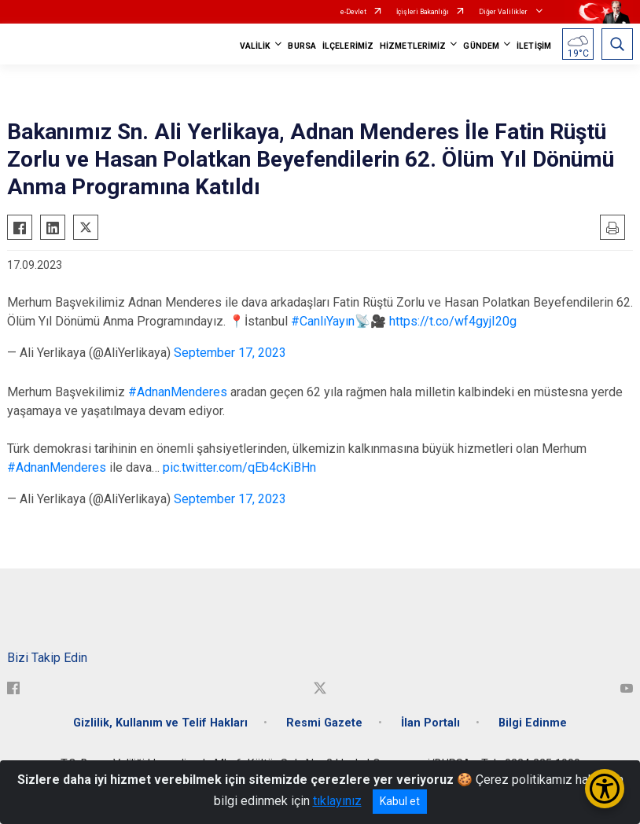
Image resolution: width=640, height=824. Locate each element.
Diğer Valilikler (504, 12)
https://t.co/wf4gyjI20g (453, 321)
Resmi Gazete (324, 723)
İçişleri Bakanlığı (422, 12)
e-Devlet (353, 12)
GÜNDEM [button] (481, 46)
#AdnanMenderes (177, 391)
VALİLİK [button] (255, 46)
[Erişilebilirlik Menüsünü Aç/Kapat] (604, 788)
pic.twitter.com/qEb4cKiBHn (239, 467)
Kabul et (400, 801)
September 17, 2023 (230, 352)
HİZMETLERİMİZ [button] (413, 46)
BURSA (302, 46)
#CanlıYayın (323, 321)
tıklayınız (337, 800)
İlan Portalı (430, 723)
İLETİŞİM (534, 46)
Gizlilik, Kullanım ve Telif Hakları (160, 723)
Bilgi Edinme (532, 723)
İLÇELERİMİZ (347, 46)
